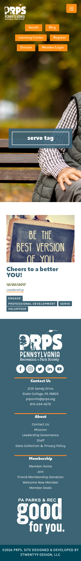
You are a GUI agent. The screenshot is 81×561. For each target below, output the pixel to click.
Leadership (15, 290)
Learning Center (31, 37)
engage (14, 298)
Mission (40, 429)
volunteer (17, 309)
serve (65, 303)
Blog (52, 27)
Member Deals (40, 488)
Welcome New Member (40, 482)
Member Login (53, 47)
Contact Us (40, 424)
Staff (40, 440)
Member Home (40, 466)
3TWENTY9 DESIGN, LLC (40, 555)
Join (40, 471)
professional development (32, 303)
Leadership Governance (40, 435)
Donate (26, 47)
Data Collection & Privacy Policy (41, 446)
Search (34, 27)
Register (59, 37)
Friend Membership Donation (40, 477)
